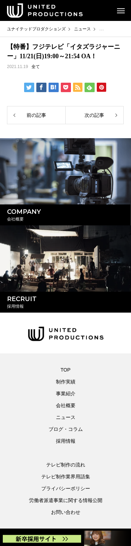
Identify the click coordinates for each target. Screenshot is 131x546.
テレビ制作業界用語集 (65, 476)
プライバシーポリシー (65, 488)
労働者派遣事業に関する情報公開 (65, 500)
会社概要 (65, 405)
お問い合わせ (65, 512)
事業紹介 (65, 393)
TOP (65, 369)
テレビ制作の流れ (65, 464)
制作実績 (65, 381)
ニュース (65, 417)
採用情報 (65, 441)
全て (35, 66)
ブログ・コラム (66, 429)
